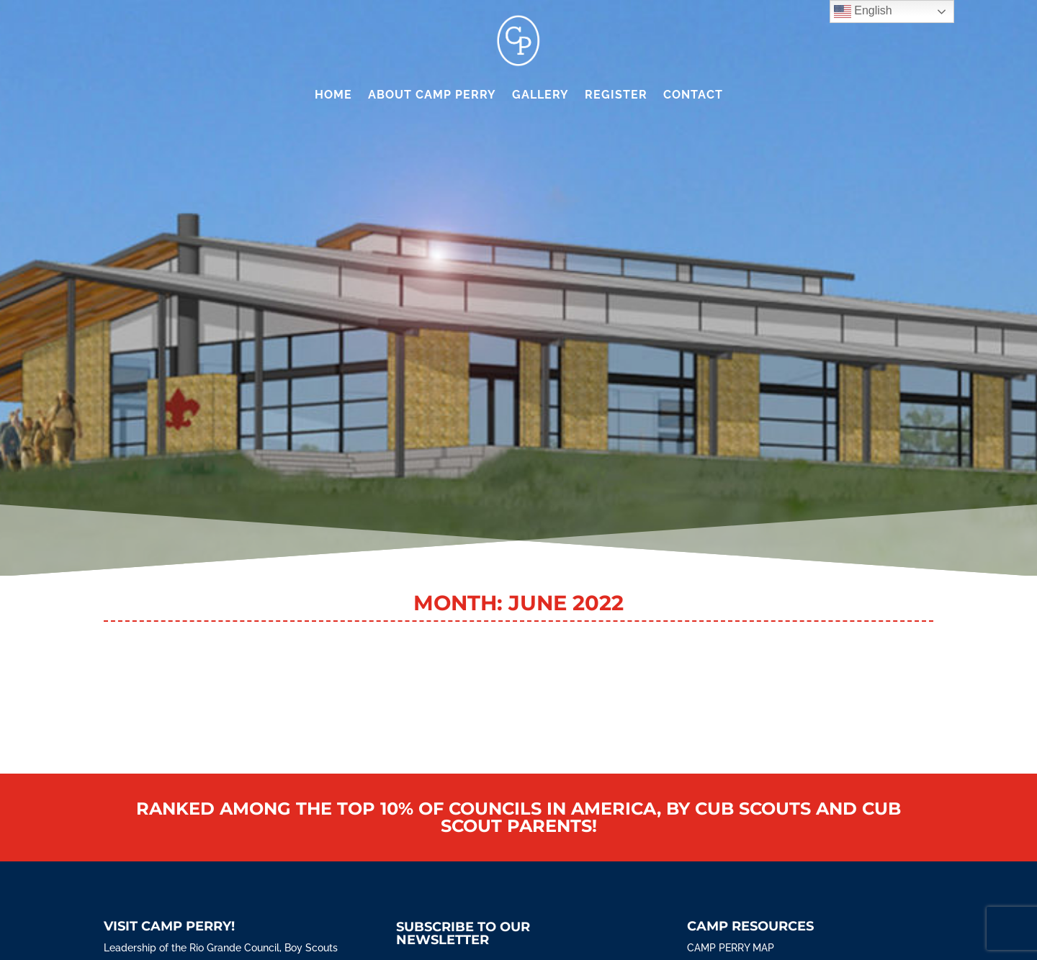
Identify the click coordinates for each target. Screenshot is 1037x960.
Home (333, 94)
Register (616, 94)
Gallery (540, 94)
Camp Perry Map (730, 948)
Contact (693, 94)
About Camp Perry (432, 94)
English (863, 11)
